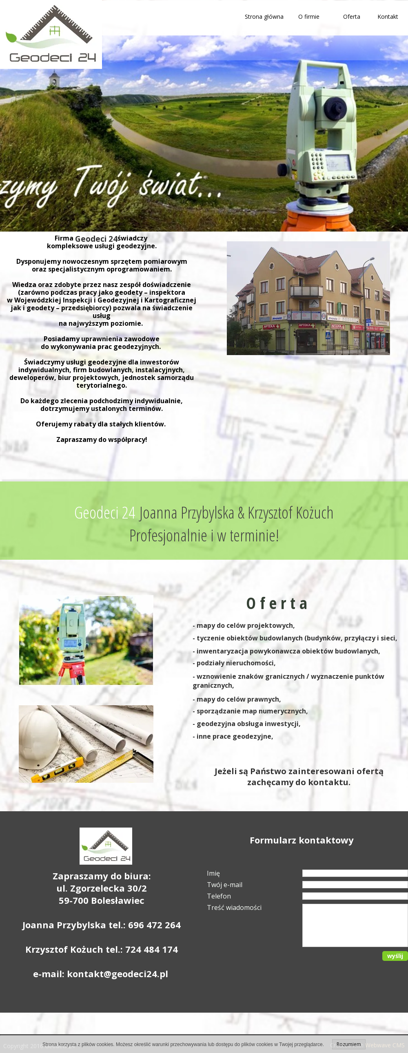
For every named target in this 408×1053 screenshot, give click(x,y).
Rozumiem (349, 1044)
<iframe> (305, 412)
